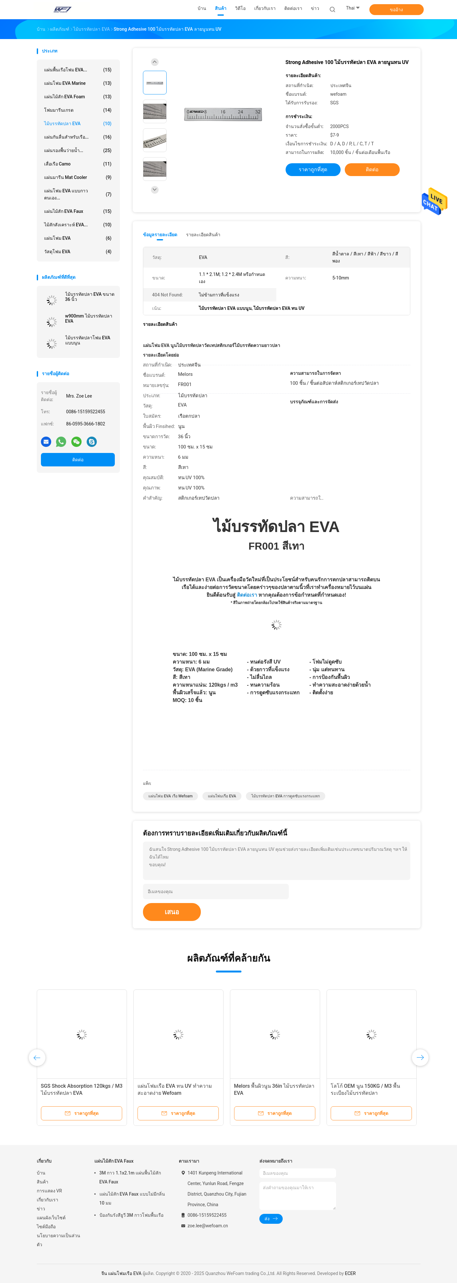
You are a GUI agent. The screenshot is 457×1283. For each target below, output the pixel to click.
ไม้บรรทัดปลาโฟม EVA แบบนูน (87, 340)
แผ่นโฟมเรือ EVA (222, 796)
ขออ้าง (396, 9)
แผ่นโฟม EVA (78, 238)
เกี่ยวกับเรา (47, 1199)
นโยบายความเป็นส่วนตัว (58, 1240)
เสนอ (172, 912)
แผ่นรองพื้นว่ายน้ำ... (78, 150)
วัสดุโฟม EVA (78, 251)
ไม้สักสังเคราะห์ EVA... (78, 225)
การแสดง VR (49, 1190)
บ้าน (41, 1172)
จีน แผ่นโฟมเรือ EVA (121, 1273)
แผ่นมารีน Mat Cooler (78, 177)
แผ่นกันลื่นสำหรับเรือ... (78, 137)
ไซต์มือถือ (46, 1226)
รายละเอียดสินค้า (203, 234)
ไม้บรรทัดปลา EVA (78, 123)
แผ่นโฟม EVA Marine (78, 83)
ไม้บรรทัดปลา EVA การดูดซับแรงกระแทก (285, 796)
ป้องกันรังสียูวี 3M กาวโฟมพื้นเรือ (131, 1215)
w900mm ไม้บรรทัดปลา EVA (88, 318)
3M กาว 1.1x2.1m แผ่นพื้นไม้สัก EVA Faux (130, 1177)
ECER (350, 1273)
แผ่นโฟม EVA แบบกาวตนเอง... (78, 194)
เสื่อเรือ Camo (78, 164)
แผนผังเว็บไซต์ (51, 1217)
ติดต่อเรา (247, 595)
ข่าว (41, 1208)
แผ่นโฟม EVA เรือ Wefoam (170, 796)
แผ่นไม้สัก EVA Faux (78, 211)
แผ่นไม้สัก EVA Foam (78, 96)
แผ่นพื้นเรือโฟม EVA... (78, 70)
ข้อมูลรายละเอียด (160, 234)
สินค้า (42, 1181)
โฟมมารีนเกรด (78, 110)
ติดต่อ (77, 459)
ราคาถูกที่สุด (313, 169)
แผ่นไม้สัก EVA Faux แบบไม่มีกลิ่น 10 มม (132, 1198)
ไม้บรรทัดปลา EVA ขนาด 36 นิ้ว (90, 297)
